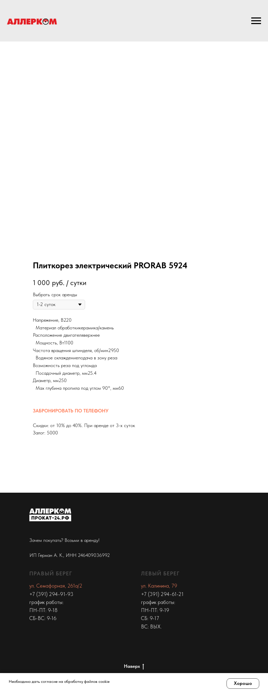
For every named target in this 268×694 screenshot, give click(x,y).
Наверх (134, 666)
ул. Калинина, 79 (159, 586)
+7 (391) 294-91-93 (51, 594)
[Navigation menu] (256, 20)
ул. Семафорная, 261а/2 (55, 586)
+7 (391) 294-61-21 (162, 594)
